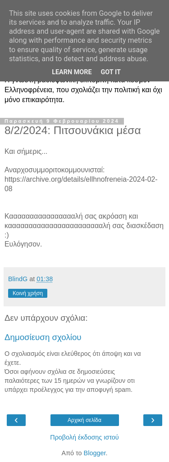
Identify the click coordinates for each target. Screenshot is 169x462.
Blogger (95, 453)
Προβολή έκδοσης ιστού (84, 437)
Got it (111, 72)
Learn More (71, 72)
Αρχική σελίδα (84, 420)
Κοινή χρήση (28, 293)
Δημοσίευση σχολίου (43, 337)
